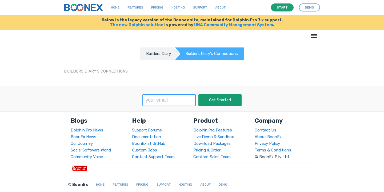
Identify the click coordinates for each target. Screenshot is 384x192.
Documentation (146, 136)
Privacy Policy (267, 143)
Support (200, 7)
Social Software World (91, 150)
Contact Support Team (153, 156)
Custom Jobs (144, 150)
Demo (223, 184)
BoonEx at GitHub (148, 143)
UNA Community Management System (233, 24)
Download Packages (212, 143)
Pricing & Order (207, 150)
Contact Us (265, 130)
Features (135, 7)
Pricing (157, 7)
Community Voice (87, 156)
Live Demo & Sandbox (213, 136)
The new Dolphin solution (136, 24)
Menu (313, 33)
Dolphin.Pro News (87, 130)
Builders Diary (158, 53)
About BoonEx (268, 136)
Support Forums (147, 130)
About (220, 7)
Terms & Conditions (273, 150)
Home (115, 7)
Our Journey (82, 143)
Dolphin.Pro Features (212, 130)
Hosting (178, 7)
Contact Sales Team (212, 156)
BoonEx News (83, 136)
